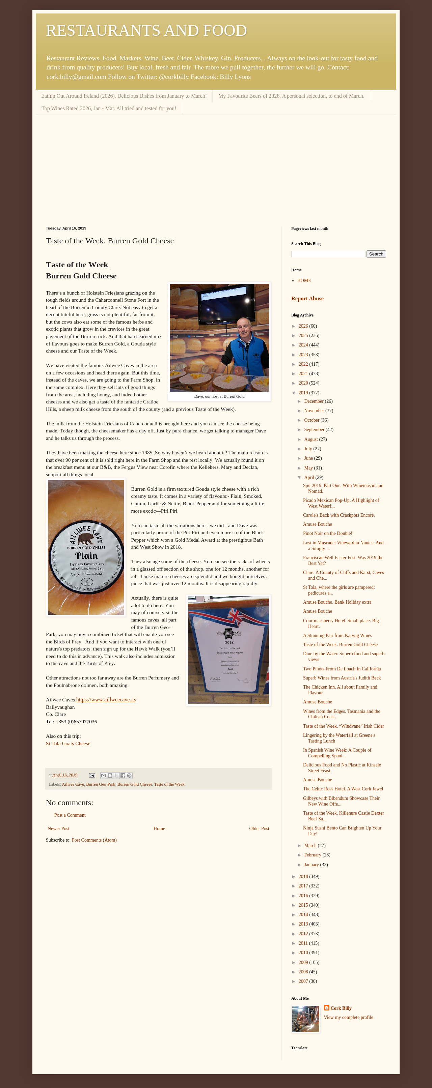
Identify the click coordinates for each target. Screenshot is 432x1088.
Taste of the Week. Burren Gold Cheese (340, 644)
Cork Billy (341, 1008)
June (309, 458)
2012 (304, 933)
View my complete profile (349, 1017)
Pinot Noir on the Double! (327, 533)
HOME (304, 280)
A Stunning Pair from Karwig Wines (337, 635)
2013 (304, 924)
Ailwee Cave (73, 784)
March (311, 845)
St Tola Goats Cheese (68, 743)
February (313, 854)
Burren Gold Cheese (134, 784)
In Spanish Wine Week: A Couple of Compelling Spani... (337, 753)
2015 (304, 905)
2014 (304, 914)
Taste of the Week (169, 784)
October (312, 420)
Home (159, 828)
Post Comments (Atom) (94, 840)
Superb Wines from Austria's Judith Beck (342, 678)
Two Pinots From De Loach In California (342, 668)
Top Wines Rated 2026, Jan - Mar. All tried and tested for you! (109, 108)
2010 (304, 952)
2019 (304, 392)
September (314, 429)
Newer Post (59, 828)
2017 (304, 885)
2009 (304, 962)
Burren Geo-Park (100, 784)
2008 (304, 971)
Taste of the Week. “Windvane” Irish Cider (343, 726)
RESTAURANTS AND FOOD (146, 30)
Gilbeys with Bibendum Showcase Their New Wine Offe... (341, 801)
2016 (304, 895)
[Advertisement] (216, 165)
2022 (304, 364)
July (308, 448)
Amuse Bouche (317, 524)
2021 (304, 373)
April (309, 477)
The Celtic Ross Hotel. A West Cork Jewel (343, 788)
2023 (304, 354)
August (311, 439)
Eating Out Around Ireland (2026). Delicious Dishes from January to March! (124, 96)
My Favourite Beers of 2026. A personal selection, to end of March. (291, 96)
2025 (304, 335)
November (314, 410)
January (312, 864)
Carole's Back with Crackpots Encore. (339, 515)
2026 (304, 326)
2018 (304, 876)
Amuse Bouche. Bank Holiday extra (337, 602)
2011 (304, 943)
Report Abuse (307, 298)
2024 (304, 344)
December (314, 401)
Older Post (259, 828)
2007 (304, 981)
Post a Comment (70, 815)
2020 (304, 383)
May (309, 468)
